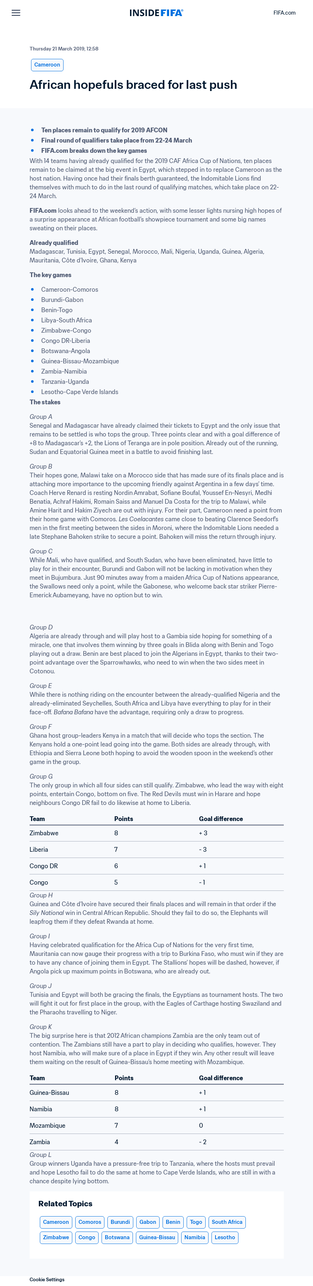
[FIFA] (156, 13)
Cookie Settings (47, 1279)
